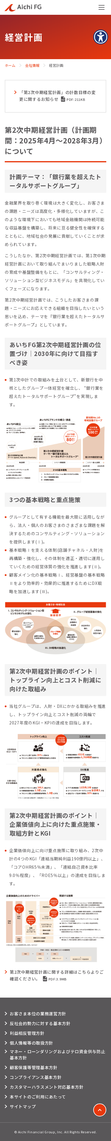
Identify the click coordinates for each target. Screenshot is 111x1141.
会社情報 (32, 65)
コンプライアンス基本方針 (36, 1077)
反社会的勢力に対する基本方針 (40, 1023)
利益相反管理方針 (27, 1033)
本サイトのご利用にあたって (38, 1097)
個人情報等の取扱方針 (31, 1043)
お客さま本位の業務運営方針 (38, 1014)
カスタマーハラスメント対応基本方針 (47, 1087)
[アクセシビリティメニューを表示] (100, 37)
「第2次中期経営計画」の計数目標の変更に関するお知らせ (57, 95)
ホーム (10, 65)
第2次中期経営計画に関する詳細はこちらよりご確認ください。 (57, 975)
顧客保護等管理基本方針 (34, 1067)
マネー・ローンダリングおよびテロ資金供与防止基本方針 (57, 1054)
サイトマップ (23, 1106)
